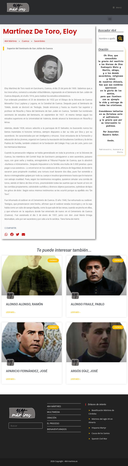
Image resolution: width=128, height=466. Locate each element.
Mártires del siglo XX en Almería (101, 421)
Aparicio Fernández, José (26, 371)
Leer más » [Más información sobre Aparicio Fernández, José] (10, 379)
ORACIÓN (51, 417)
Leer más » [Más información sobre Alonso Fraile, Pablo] (75, 312)
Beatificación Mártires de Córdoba (101, 412)
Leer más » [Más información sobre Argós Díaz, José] (75, 379)
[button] (109, 18)
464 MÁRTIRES (54, 406)
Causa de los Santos (101, 433)
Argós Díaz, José (84, 371)
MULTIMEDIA (53, 412)
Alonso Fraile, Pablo (87, 304)
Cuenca (25, 41)
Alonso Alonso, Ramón (24, 304)
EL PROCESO (53, 423)
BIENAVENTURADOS (57, 429)
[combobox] (107, 38)
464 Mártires (10, 41)
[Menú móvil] (117, 7)
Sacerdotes (39, 41)
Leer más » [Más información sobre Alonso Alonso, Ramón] (10, 312)
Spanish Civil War (99, 438)
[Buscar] (120, 38)
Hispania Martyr (99, 427)
